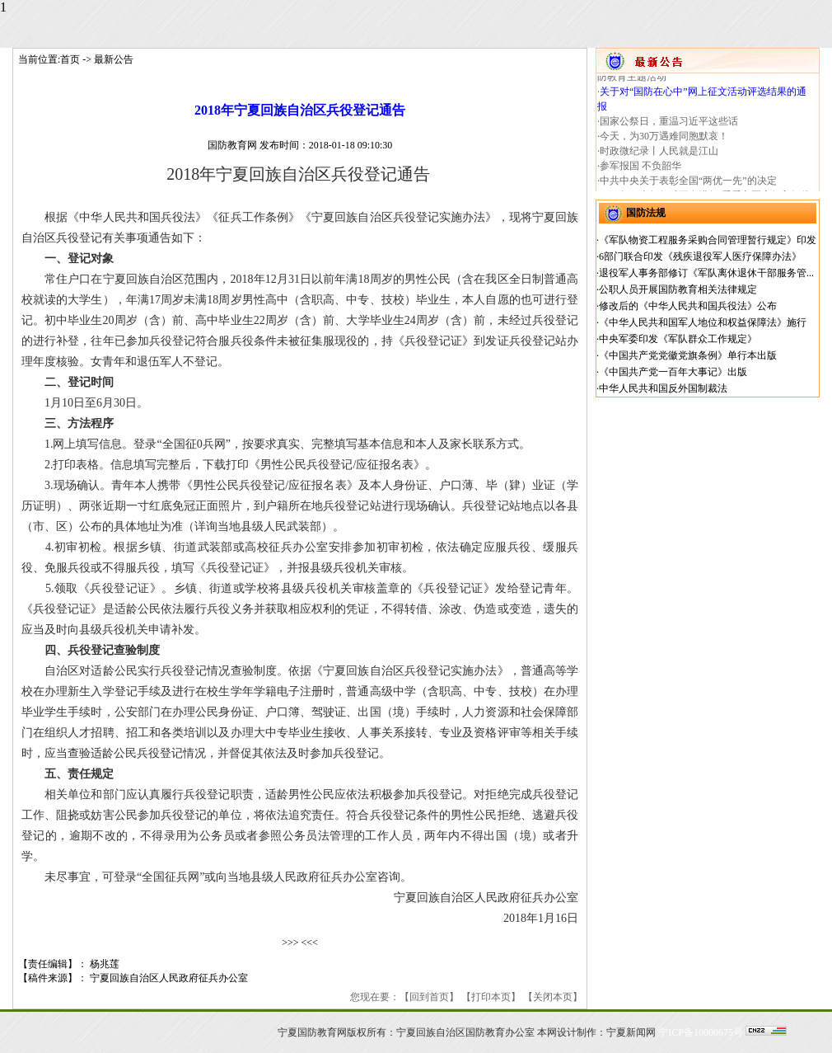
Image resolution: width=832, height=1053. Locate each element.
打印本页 (491, 997)
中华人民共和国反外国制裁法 (663, 388)
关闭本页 (553, 997)
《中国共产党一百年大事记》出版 (673, 372)
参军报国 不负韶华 (640, 170)
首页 (70, 59)
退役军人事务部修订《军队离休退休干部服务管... (706, 273)
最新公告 (113, 59)
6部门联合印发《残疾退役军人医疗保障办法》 (700, 256)
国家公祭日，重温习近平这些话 (669, 125)
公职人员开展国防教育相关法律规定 (678, 289)
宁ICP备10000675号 (700, 1032)
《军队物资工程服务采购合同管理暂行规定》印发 (707, 240)
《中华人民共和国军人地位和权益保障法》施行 (702, 322)
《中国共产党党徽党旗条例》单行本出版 (688, 355)
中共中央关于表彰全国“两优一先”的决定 (688, 184)
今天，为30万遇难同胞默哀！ (664, 140)
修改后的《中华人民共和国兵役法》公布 (688, 306)
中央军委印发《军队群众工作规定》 (678, 339)
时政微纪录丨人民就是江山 (659, 155)
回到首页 (429, 997)
